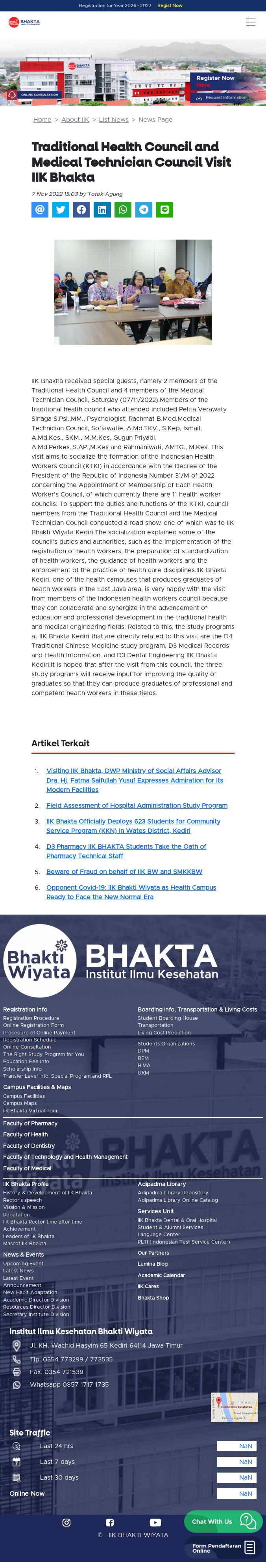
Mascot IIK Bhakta (24, 1243)
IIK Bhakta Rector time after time (42, 1222)
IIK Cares (148, 1286)
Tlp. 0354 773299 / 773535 (71, 1359)
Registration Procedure (31, 1018)
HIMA (144, 1065)
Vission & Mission (24, 1207)
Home (42, 120)
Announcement (22, 1285)
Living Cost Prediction (164, 1033)
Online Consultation (27, 1047)
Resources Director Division (36, 1307)
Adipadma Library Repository (173, 1193)
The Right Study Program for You (43, 1054)
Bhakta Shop (153, 1298)
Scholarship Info (22, 1069)
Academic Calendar (161, 1275)
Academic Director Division (36, 1300)
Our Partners (153, 1253)
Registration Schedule (30, 1040)
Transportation (156, 1025)
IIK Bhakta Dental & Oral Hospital (177, 1220)
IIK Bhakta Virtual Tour (30, 1111)
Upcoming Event (23, 1263)
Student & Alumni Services (170, 1227)
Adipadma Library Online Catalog (178, 1200)
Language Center (159, 1234)
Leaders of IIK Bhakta (28, 1236)
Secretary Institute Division (36, 1314)
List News (114, 120)
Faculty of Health (25, 1135)
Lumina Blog (153, 1264)
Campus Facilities (24, 1096)
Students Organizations (166, 1044)
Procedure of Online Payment (39, 1033)
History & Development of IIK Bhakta (47, 1193)
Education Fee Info (26, 1061)
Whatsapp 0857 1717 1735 (69, 1385)
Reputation (16, 1215)
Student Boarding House (168, 1018)
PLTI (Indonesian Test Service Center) (184, 1242)
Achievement (19, 1229)
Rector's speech (22, 1200)
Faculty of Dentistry (29, 1146)
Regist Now (170, 6)
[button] (66, 283)
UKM (143, 1073)
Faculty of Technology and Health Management (65, 1157)
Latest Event (18, 1278)
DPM (143, 1051)
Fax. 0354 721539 (56, 1372)
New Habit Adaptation (30, 1292)
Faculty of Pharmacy (30, 1124)
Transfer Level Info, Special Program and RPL (57, 1076)
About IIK (75, 120)
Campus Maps (20, 1103)
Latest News (18, 1271)
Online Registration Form (33, 1025)
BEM (143, 1058)
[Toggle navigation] (250, 22)
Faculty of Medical (27, 1169)
